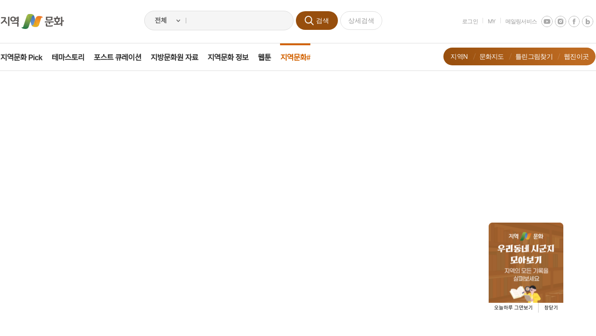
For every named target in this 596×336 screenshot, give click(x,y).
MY (485, 21)
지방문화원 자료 (181, 58)
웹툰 (271, 58)
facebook (567, 21)
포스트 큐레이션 (124, 58)
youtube (540, 21)
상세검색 (361, 20)
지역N (452, 56)
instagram (554, 21)
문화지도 (484, 56)
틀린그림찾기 (527, 56)
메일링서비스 (514, 21)
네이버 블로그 (581, 21)
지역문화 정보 (234, 58)
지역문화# (302, 58)
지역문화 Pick (28, 58)
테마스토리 (74, 58)
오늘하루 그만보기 (513, 308)
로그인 (463, 21)
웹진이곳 (569, 56)
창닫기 (551, 308)
